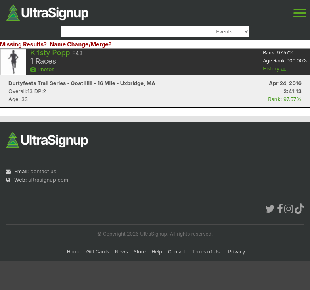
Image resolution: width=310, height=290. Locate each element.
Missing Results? (23, 44)
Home (74, 252)
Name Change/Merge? (81, 44)
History (274, 69)
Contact (177, 252)
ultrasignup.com (48, 179)
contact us (43, 171)
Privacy (236, 252)
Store (140, 252)
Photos (42, 69)
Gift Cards (97, 252)
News (121, 252)
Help (156, 252)
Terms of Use (207, 252)
